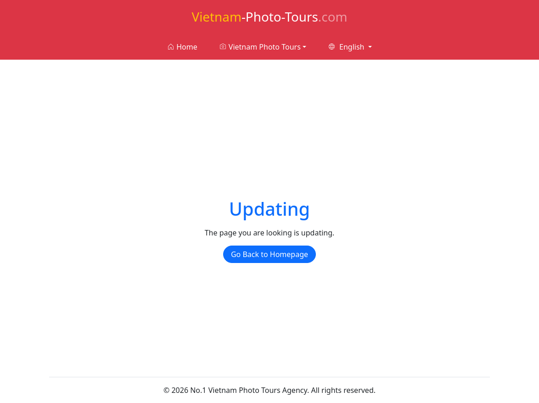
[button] (350, 47)
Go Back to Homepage (269, 254)
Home (182, 47)
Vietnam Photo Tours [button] (260, 47)
